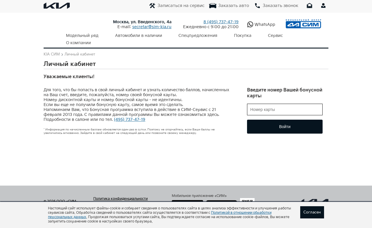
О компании (285, 35)
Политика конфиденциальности (120, 192)
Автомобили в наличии (131, 35)
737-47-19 (221, 21)
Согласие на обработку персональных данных (126, 199)
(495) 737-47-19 (129, 112)
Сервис (253, 35)
